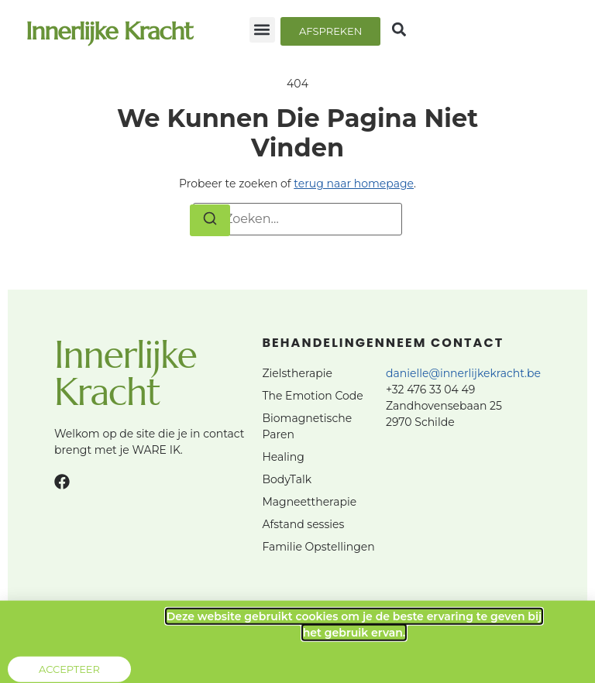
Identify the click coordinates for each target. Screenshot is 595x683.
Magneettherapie (309, 502)
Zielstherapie (297, 373)
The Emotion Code (312, 396)
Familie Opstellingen (318, 547)
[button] (262, 30)
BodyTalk (286, 479)
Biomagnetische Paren (307, 426)
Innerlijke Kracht (109, 30)
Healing (283, 457)
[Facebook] (62, 481)
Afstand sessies (303, 524)
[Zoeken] (210, 220)
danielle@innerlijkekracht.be (463, 373)
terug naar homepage (354, 183)
